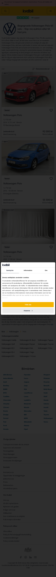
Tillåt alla (28, 304)
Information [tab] (28, 270)
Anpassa (28, 310)
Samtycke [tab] (10, 270)
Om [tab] (46, 270)
